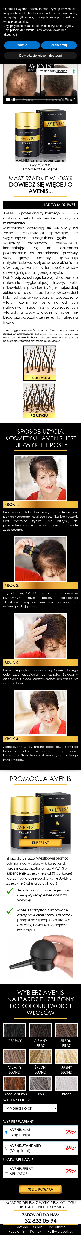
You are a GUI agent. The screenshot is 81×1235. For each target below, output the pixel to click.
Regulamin (16, 1231)
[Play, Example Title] (8, 99)
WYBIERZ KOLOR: (16, 1100)
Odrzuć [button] (22, 45)
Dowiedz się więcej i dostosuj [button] (40, 55)
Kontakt (36, 1231)
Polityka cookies (60, 1231)
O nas (37, 1227)
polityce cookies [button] (17, 21)
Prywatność (57, 1227)
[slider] (36, 99)
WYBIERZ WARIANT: (18, 1121)
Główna (21, 1227)
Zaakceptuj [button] (59, 45)
